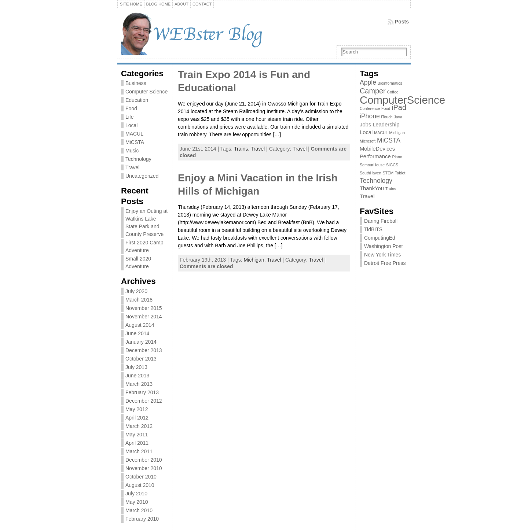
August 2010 (139, 485)
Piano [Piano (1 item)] (397, 157)
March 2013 (139, 384)
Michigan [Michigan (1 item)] (397, 132)
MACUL (134, 134)
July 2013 (136, 367)
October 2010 (141, 477)
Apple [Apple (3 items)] (368, 82)
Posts (402, 22)
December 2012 (143, 401)
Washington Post (383, 246)
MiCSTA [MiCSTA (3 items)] (388, 140)
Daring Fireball (380, 221)
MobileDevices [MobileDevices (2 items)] (377, 149)
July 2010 (136, 493)
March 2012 (139, 426)
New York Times (382, 255)
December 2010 (143, 460)
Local (131, 125)
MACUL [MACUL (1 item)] (381, 132)
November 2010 (143, 468)
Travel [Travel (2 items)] (367, 196)
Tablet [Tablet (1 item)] (400, 173)
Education (136, 100)
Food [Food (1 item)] (385, 108)
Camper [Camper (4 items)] (373, 91)
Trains (241, 149)
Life (129, 117)
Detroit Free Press (385, 263)
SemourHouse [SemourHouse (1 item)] (372, 165)
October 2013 (141, 359)
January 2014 (141, 342)
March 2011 (139, 451)
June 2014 (137, 333)
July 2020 (136, 291)
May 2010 (136, 502)
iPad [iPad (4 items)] (399, 107)
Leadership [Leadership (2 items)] (386, 125)
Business (135, 83)
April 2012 (136, 418)
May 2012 (136, 409)
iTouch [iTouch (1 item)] (387, 117)
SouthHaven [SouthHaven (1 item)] (370, 173)
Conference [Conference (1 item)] (370, 108)
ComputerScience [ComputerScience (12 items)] (402, 100)
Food (131, 108)
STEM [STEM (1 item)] (388, 173)
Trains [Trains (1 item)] (390, 188)
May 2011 (136, 434)
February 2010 (142, 519)
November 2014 (143, 316)
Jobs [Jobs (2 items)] (365, 125)
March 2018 (139, 300)
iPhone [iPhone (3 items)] (370, 116)
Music (132, 151)
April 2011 (136, 443)
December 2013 (143, 350)
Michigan (254, 260)
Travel (132, 167)
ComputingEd (379, 238)
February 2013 (142, 392)
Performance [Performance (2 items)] (375, 156)
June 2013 (137, 375)
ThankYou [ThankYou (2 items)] (372, 188)
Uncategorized (141, 176)
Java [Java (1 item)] (398, 117)
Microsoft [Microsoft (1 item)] (367, 141)
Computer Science (146, 92)
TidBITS (373, 229)
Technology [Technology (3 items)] (376, 180)
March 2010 (139, 510)
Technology (138, 159)
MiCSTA (134, 142)
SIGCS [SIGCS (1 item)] (392, 165)
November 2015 (143, 308)
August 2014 (139, 325)
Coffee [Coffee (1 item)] (393, 92)
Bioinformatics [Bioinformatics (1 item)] (390, 83)
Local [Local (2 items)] (366, 132)
